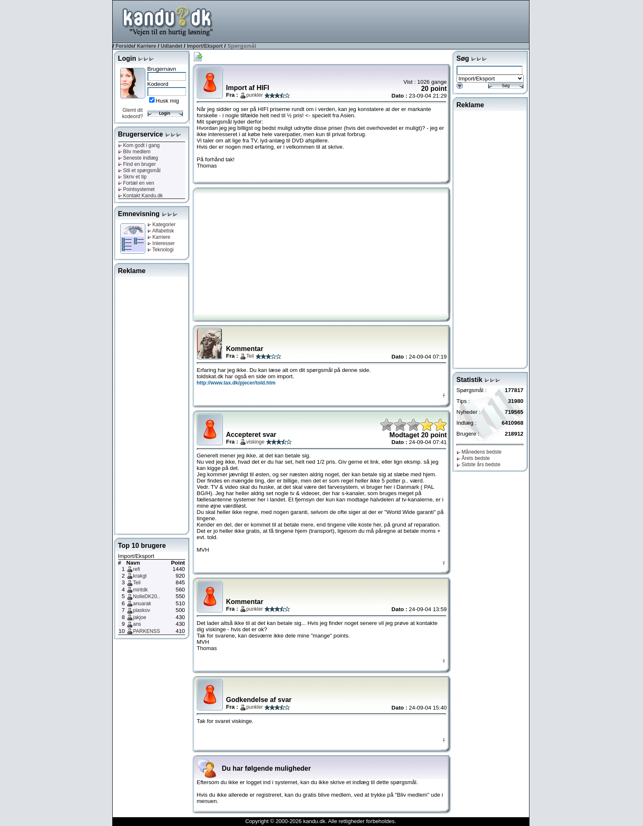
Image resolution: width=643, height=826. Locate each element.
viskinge (255, 442)
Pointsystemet (136, 189)
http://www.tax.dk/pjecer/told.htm (236, 383)
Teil (137, 583)
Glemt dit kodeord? (132, 113)
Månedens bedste (479, 452)
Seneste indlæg (138, 158)
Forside (125, 46)
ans (137, 624)
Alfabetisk (160, 231)
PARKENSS (146, 631)
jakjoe (139, 617)
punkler (254, 95)
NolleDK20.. (146, 596)
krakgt (140, 576)
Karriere (146, 46)
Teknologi (160, 250)
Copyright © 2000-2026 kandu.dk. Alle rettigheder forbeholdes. (320, 821)
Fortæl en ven (136, 183)
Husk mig (167, 101)
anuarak (142, 604)
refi (136, 569)
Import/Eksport (204, 46)
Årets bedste (473, 458)
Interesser (161, 243)
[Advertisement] (376, 20)
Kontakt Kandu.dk (140, 196)
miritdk (140, 590)
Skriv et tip (132, 177)
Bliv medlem (134, 152)
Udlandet (171, 46)
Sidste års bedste (479, 464)
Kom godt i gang (139, 145)
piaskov (141, 610)
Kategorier (161, 224)
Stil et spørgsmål (139, 170)
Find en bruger (137, 164)
